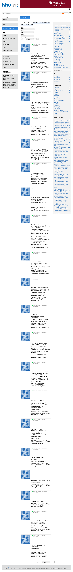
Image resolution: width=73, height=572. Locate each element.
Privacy (7, 567)
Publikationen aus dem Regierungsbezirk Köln (8, 77)
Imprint (3, 567)
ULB (4, 24)
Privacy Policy (62, 568)
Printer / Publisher (8, 64)
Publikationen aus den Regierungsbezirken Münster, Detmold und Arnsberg (9, 85)
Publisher (6, 44)
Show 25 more (58, 70)
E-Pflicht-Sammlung (8, 13)
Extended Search (57, 11)
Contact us (54, 568)
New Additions (7, 50)
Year (4, 47)
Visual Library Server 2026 (10, 568)
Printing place (7, 61)
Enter (4, 20)
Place (5, 41)
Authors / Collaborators (7, 57)
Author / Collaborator (9, 38)
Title (4, 35)
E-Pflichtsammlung (8, 28)
